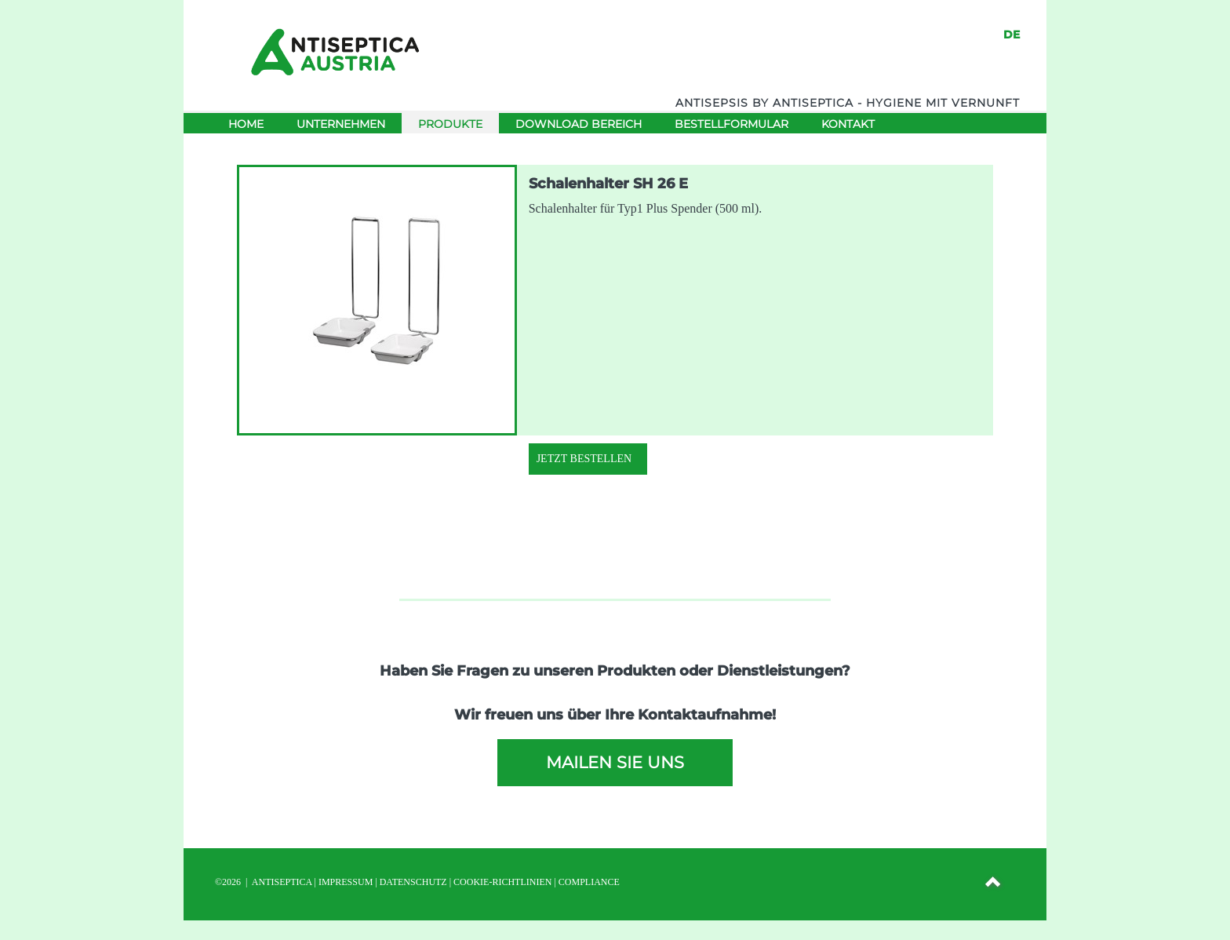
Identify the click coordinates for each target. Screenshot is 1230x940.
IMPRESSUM (345, 881)
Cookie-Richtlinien (502, 881)
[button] (994, 884)
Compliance (589, 881)
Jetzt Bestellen (584, 459)
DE (1011, 34)
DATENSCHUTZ (413, 881)
